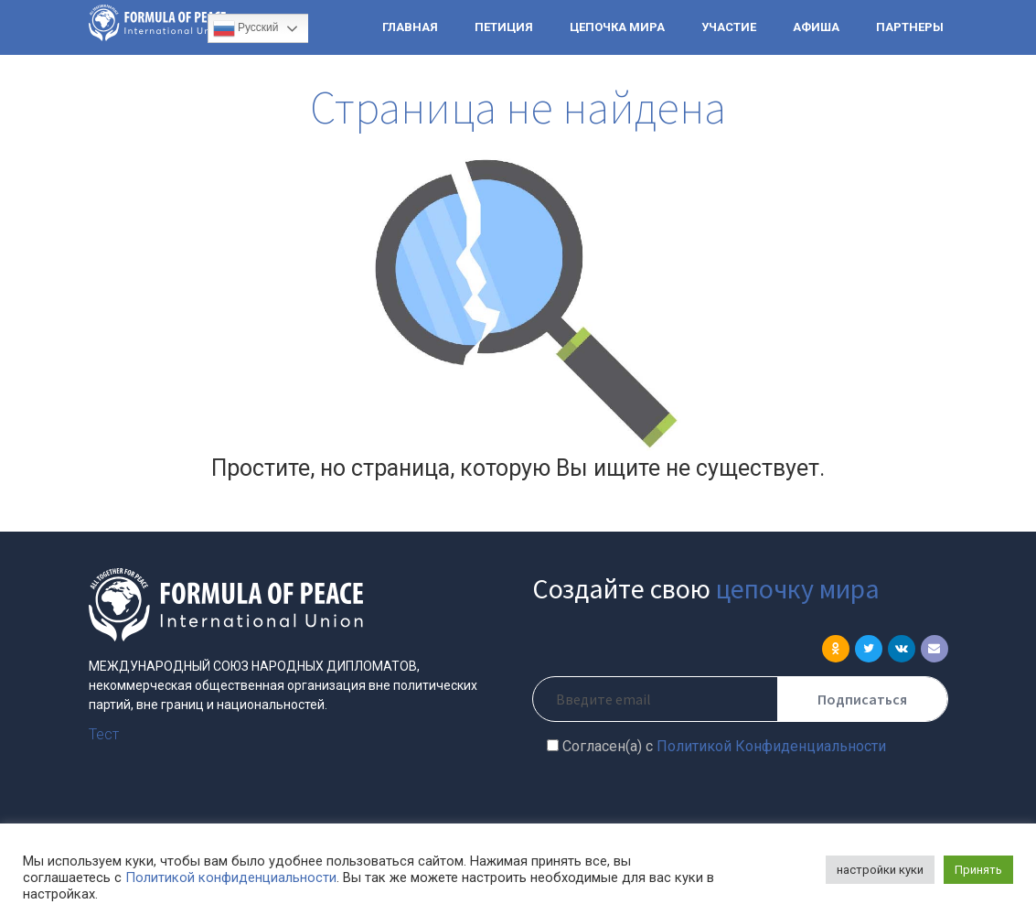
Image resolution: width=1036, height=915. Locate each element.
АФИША (816, 27)
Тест (104, 734)
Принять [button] (978, 870)
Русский (246, 28)
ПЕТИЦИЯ (504, 27)
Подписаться (862, 699)
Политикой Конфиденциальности (771, 746)
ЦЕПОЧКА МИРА (617, 27)
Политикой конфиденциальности (230, 877)
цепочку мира (798, 588)
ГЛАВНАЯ (410, 27)
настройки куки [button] (880, 870)
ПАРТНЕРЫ (910, 27)
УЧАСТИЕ (728, 27)
